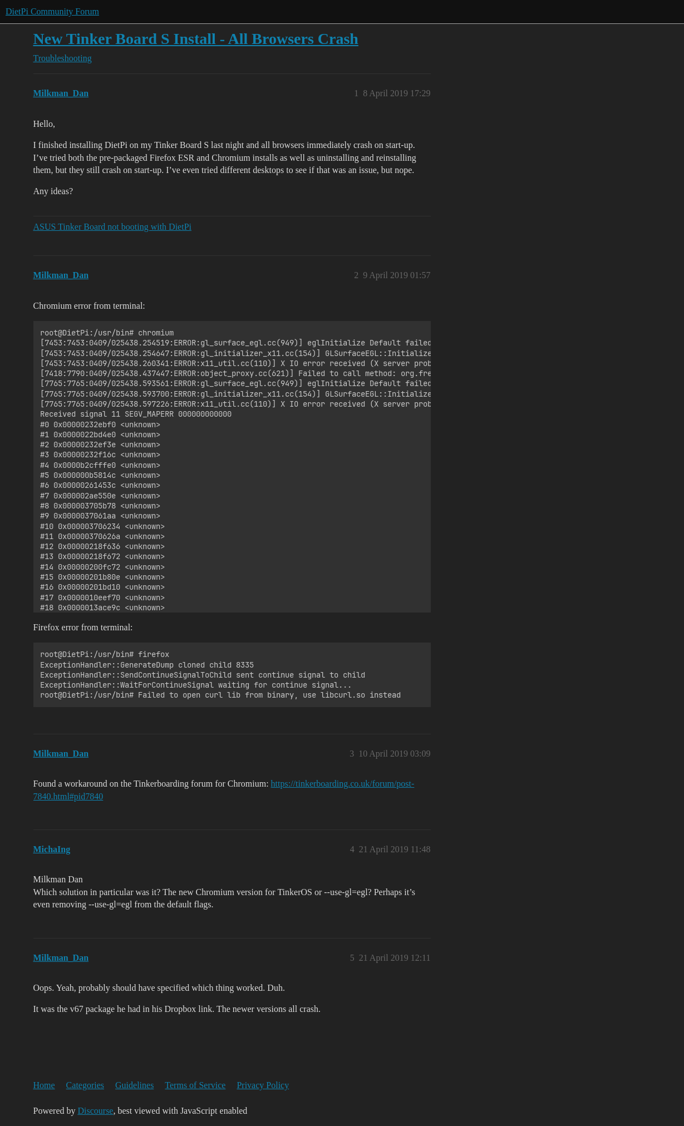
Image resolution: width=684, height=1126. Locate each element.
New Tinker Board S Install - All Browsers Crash (195, 38)
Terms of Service (195, 1085)
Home (44, 1085)
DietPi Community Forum (52, 11)
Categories (85, 1085)
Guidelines (134, 1085)
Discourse (95, 1110)
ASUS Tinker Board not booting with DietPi (112, 226)
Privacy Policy (263, 1085)
